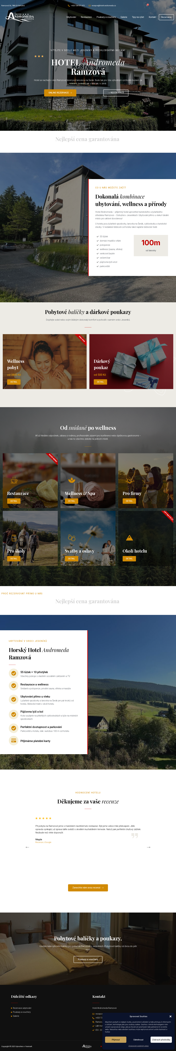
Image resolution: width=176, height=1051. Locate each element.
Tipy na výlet (138, 17)
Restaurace (86, 17)
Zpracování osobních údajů (138, 1046)
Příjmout (116, 1039)
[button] (170, 1016)
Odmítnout (138, 1039)
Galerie (124, 17)
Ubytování (71, 17)
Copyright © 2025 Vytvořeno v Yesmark (16, 1046)
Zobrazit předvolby (161, 1039)
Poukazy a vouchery (106, 17)
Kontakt (152, 17)
